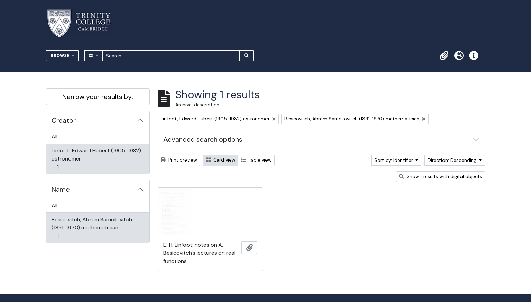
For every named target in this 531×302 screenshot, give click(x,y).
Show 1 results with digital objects (440, 176)
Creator (64, 120)
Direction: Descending (453, 160)
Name (61, 189)
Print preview (179, 160)
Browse (61, 55)
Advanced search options (202, 139)
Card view (220, 160)
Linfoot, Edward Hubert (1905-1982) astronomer (96, 158)
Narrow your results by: (97, 96)
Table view (256, 160)
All (54, 136)
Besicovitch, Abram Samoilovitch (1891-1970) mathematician (91, 227)
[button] (443, 55)
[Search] (171, 55)
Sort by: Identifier (394, 160)
